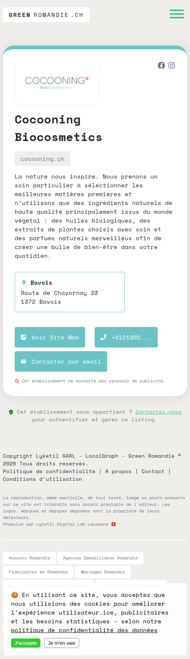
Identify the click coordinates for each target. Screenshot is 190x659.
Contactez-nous (159, 411)
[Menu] (177, 15)
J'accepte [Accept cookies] (26, 643)
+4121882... (126, 337)
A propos (118, 471)
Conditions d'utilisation (42, 479)
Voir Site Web (50, 337)
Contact (153, 471)
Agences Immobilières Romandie (100, 558)
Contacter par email (61, 361)
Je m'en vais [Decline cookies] (61, 643)
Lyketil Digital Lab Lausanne (72, 524)
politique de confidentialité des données (84, 630)
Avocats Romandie (29, 558)
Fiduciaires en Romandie (38, 572)
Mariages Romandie (103, 572)
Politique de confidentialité (49, 471)
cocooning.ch (43, 158)
